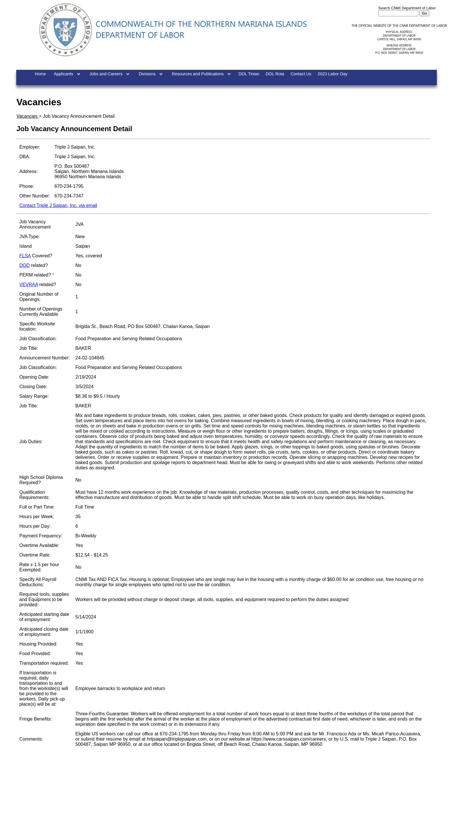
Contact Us (301, 74)
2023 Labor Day (332, 74)
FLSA (25, 255)
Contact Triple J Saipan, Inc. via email (58, 205)
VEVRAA (28, 284)
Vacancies (27, 116)
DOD (24, 265)
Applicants (63, 74)
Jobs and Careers (106, 74)
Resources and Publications (198, 74)
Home (40, 74)
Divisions (147, 74)
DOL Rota (275, 74)
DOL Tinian (248, 74)
